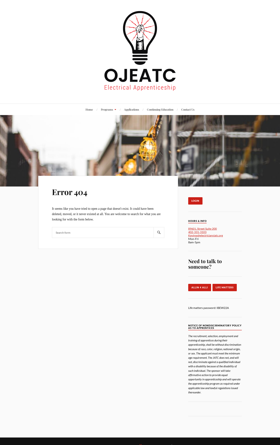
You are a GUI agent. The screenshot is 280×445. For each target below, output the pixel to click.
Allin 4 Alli (199, 287)
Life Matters (225, 287)
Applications (131, 109)
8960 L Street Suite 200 (202, 228)
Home (89, 109)
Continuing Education (160, 109)
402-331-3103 (197, 232)
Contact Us (187, 109)
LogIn (195, 200)
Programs (107, 109)
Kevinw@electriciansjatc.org (205, 235)
